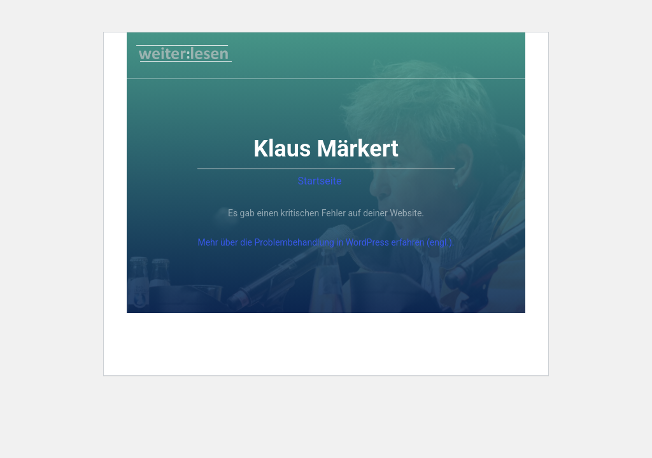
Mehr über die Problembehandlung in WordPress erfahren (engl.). (325, 242)
